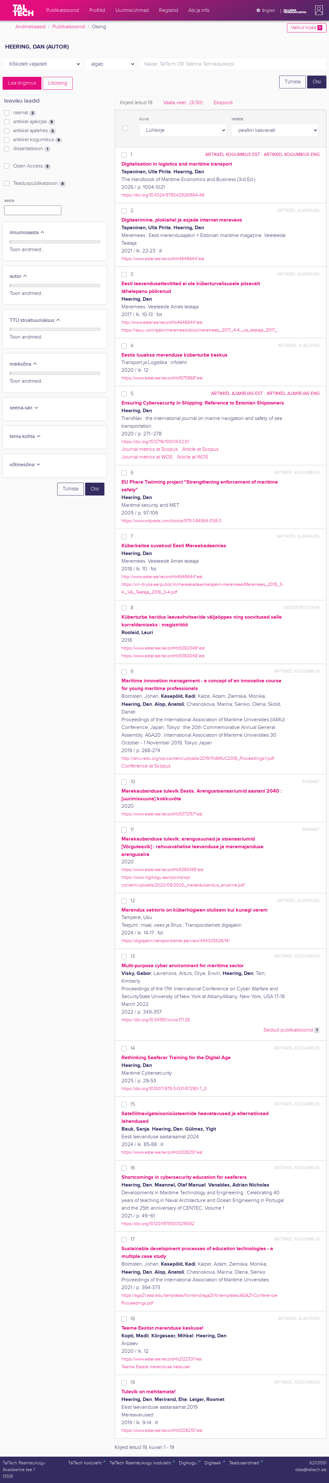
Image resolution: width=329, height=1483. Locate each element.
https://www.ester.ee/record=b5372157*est (161, 814)
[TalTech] (23, 10)
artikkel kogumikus (37, 140)
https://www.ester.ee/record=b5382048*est (163, 648)
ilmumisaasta (27, 233)
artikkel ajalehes (34, 131)
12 (132, 901)
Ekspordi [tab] (223, 103)
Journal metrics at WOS (147, 457)
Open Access (32, 166)
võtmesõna (25, 465)
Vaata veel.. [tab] (183, 103)
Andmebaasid (30, 27)
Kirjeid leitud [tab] (136, 103)
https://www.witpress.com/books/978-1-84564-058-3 (171, 520)
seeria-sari (24, 408)
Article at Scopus (200, 449)
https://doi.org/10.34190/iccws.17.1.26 (155, 1020)
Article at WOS (192, 457)
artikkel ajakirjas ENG (293, 393)
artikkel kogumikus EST (232, 154)
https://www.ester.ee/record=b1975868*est (162, 378)
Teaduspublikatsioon (39, 183)
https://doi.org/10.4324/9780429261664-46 (162, 195)
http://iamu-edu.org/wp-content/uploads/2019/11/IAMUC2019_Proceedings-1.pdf (197, 758)
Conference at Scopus (146, 766)
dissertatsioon (31, 149)
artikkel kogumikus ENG (292, 154)
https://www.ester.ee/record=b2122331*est (161, 1359)
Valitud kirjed (306, 27)
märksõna (24, 364)
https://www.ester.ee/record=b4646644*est (162, 258)
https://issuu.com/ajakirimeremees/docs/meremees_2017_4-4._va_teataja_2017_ (199, 330)
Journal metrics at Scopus (149, 449)
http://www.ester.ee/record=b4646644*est (161, 322)
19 (132, 1382)
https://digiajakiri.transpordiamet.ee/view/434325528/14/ (175, 940)
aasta (9, 200)
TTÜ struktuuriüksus (35, 320)
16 (132, 1168)
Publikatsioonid (68, 27)
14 (132, 1048)
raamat (24, 113)
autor (19, 276)
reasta (237, 119)
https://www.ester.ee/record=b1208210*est (161, 1152)
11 (132, 830)
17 (132, 1239)
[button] (317, 10)
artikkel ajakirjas (34, 122)
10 (132, 782)
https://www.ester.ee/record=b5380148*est (162, 869)
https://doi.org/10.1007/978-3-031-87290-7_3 (164, 1088)
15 (132, 1104)
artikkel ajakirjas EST (237, 393)
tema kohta (25, 436)
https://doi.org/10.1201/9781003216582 (157, 1223)
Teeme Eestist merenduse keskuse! (155, 1366)
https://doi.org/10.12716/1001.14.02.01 (155, 441)
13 (132, 956)
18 (132, 1319)
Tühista (292, 82)
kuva (144, 119)
